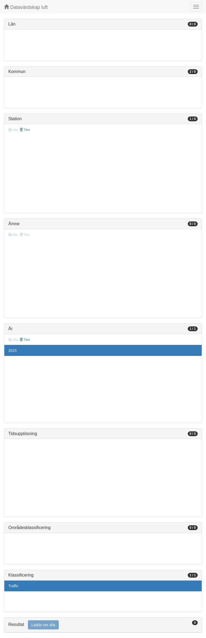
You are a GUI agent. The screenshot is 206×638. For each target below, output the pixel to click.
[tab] (103, 625)
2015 (12, 350)
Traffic (13, 586)
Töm (25, 130)
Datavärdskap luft (26, 7)
